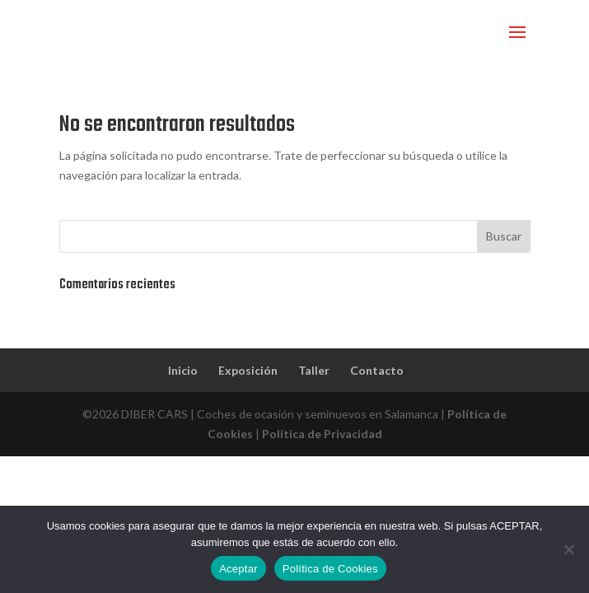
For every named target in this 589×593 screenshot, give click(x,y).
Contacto (377, 370)
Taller (314, 370)
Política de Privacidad (322, 434)
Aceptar (238, 569)
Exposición (248, 370)
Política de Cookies (330, 569)
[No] (568, 549)
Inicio (183, 370)
